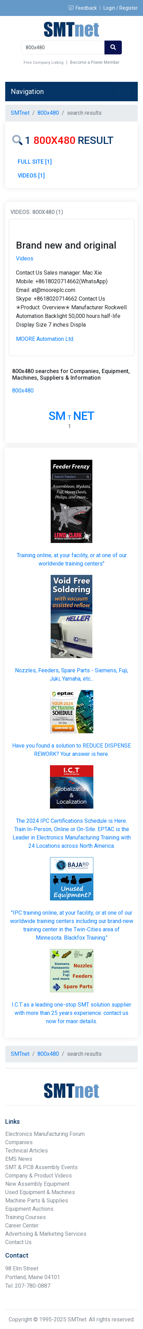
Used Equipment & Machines (40, 1192)
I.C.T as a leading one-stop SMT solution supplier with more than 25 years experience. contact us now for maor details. (71, 1013)
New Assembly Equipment (37, 1184)
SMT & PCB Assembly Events (41, 1167)
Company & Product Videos (38, 1175)
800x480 (23, 390)
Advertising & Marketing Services (45, 1234)
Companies (19, 1142)
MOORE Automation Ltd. (45, 339)
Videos (24, 258)
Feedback (83, 8)
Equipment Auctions (29, 1209)
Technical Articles (26, 1150)
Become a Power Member (94, 62)
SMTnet (20, 113)
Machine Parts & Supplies (36, 1200)
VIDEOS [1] (31, 175)
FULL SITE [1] (35, 161)
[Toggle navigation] (122, 91)
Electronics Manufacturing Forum (45, 1134)
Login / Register (120, 8)
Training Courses (25, 1217)
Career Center (22, 1225)
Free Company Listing (44, 62)
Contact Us (18, 1242)
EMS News (18, 1159)
